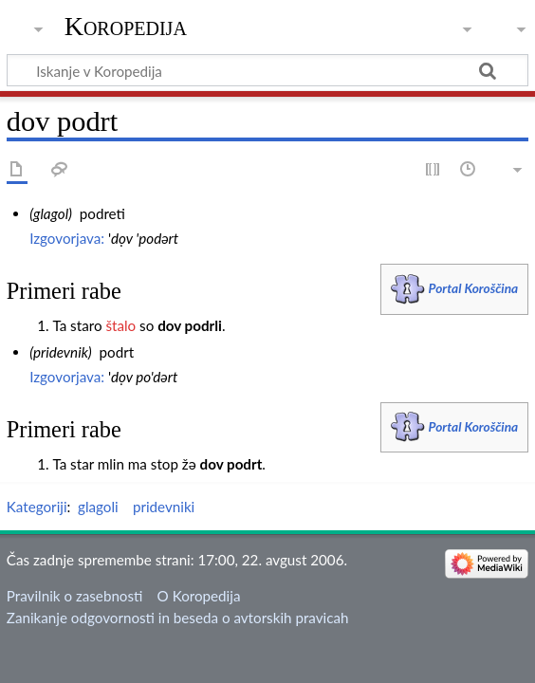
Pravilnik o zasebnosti (75, 595)
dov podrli (189, 325)
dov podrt (231, 463)
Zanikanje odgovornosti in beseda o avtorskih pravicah (178, 617)
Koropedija (126, 26)
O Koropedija (199, 595)
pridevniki (163, 506)
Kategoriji (37, 506)
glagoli (98, 506)
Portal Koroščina (474, 288)
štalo (120, 325)
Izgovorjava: (66, 238)
